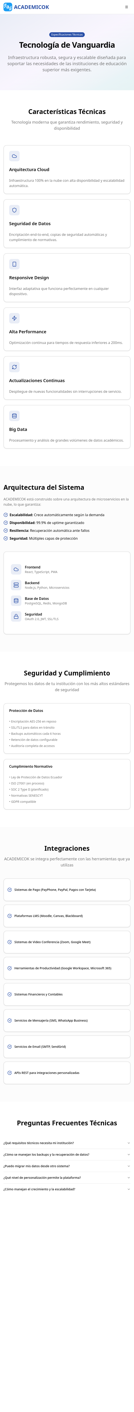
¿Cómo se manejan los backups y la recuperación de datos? (67, 1154)
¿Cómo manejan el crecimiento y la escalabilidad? (67, 1189)
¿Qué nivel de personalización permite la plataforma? (67, 1178)
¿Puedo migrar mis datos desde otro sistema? (67, 1166)
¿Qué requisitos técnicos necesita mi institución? (67, 1143)
